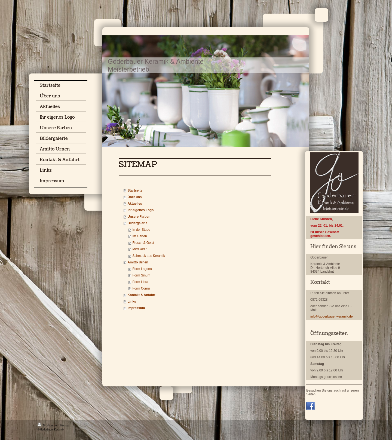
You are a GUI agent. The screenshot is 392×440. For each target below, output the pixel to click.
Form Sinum (141, 275)
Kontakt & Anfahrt (141, 295)
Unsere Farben (138, 217)
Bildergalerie (137, 223)
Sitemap (64, 425)
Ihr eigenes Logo (140, 210)
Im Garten (139, 236)
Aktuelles (134, 203)
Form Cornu (141, 288)
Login (338, 424)
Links (131, 301)
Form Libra (140, 282)
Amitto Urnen (137, 262)
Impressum (136, 308)
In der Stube (141, 230)
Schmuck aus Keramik (148, 256)
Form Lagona (142, 269)
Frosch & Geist (143, 243)
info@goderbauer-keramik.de (331, 316)
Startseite (134, 190)
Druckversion (48, 425)
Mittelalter (139, 249)
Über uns (134, 197)
